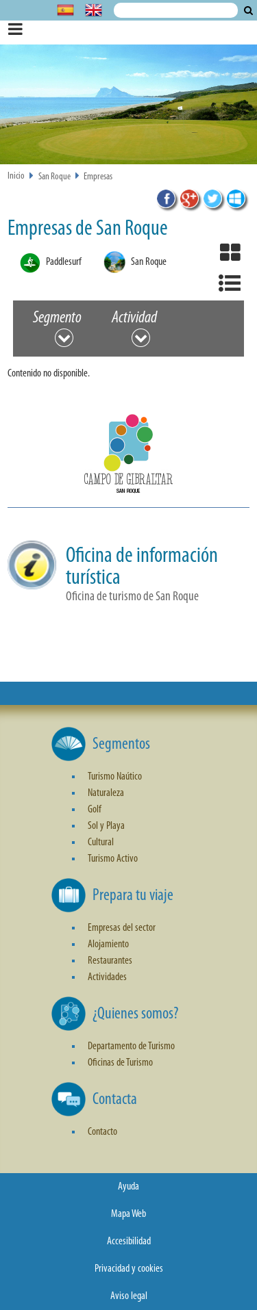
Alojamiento (108, 944)
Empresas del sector (122, 928)
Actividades (107, 977)
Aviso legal (128, 1296)
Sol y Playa (106, 826)
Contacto (102, 1132)
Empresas (98, 177)
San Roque (54, 177)
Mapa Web (128, 1214)
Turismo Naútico (115, 776)
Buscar (248, 10)
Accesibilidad (129, 1241)
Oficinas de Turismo (120, 1062)
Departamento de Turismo (131, 1046)
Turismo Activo (113, 858)
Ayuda (128, 1186)
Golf (94, 809)
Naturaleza (106, 793)
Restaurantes (110, 960)
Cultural (101, 842)
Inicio (16, 176)
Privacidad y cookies (129, 1268)
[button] (128, 458)
